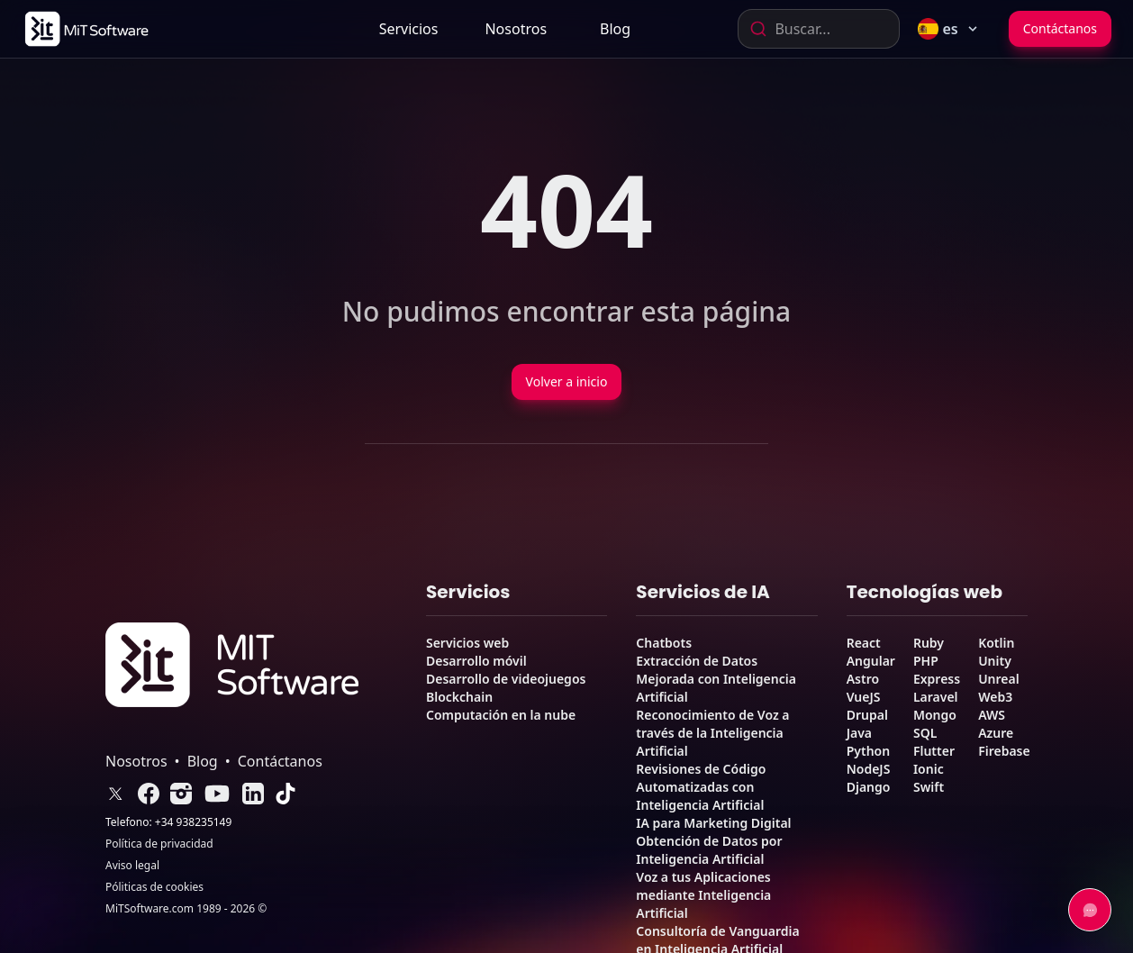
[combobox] (819, 29)
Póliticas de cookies (154, 887)
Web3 (995, 696)
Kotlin (996, 642)
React (864, 642)
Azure (995, 732)
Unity (994, 660)
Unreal (999, 678)
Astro (863, 678)
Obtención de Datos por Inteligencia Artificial (709, 849)
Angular (871, 660)
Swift (928, 786)
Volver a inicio (567, 381)
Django (869, 786)
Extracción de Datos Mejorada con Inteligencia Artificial (716, 678)
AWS (991, 714)
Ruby (928, 642)
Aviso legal (132, 865)
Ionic (928, 768)
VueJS (864, 696)
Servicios (409, 29)
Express (936, 678)
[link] (85, 29)
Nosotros (516, 29)
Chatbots (664, 642)
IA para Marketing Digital (713, 822)
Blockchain (459, 696)
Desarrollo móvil (476, 660)
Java (859, 732)
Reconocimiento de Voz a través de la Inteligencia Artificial (712, 732)
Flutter (934, 750)
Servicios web (467, 642)
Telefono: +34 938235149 (168, 822)
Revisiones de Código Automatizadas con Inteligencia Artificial (701, 786)
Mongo (934, 714)
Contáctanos (1060, 28)
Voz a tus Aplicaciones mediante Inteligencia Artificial (703, 894)
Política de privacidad (159, 844)
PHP (925, 660)
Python (868, 750)
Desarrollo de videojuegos (505, 678)
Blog (615, 29)
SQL (925, 732)
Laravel (935, 696)
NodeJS (869, 768)
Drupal (867, 714)
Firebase (1004, 750)
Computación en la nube (501, 714)
